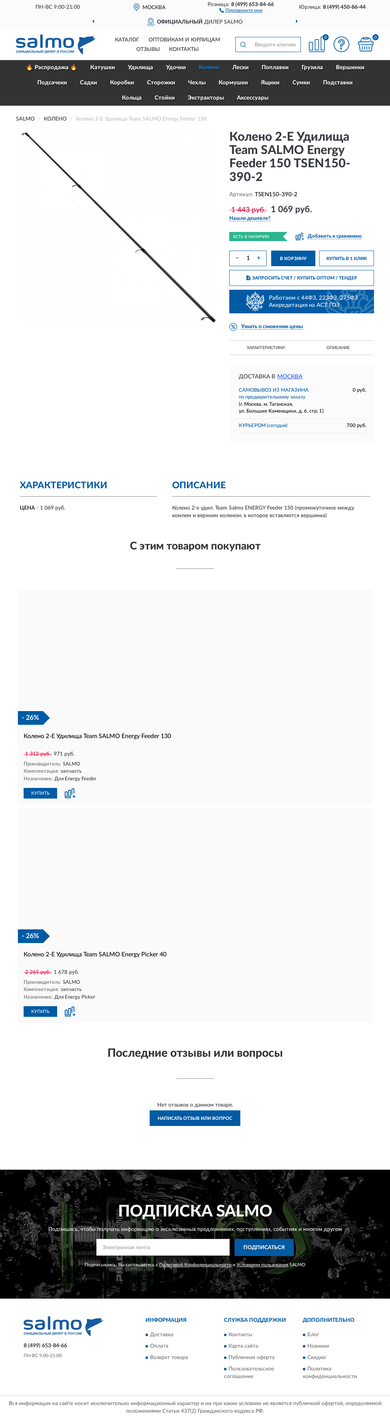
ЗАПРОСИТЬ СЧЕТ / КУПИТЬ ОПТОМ (301, 278)
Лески (240, 67)
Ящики (270, 83)
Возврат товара (169, 1356)
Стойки (165, 98)
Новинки (318, 1345)
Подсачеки (52, 83)
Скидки (316, 1356)
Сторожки (161, 83)
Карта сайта (243, 1345)
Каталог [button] (127, 40)
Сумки (301, 83)
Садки (88, 83)
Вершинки (350, 67)
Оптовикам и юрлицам (184, 40)
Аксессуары (253, 98)
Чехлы (197, 83)
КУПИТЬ (40, 793)
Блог (313, 1334)
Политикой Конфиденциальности (195, 1263)
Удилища (140, 67)
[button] (240, 10)
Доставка (161, 1334)
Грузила (312, 67)
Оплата (159, 1345)
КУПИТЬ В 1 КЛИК (346, 258)
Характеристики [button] (266, 348)
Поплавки (275, 67)
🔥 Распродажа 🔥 (51, 67)
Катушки (102, 67)
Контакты (184, 49)
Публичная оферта (252, 1356)
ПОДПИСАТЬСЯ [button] (264, 1246)
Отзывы (148, 49)
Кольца (132, 98)
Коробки (122, 83)
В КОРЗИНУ (293, 258)
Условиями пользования (262, 1263)
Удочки (176, 67)
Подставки (338, 83)
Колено (209, 67)
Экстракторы (206, 98)
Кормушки (233, 83)
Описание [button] (338, 348)
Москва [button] (289, 377)
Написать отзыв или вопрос (195, 1117)
